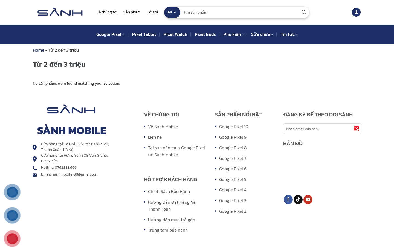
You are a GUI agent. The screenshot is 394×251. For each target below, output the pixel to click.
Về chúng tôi (106, 12)
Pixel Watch (175, 34)
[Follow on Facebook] (288, 199)
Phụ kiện (234, 34)
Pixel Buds (205, 34)
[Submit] (303, 12)
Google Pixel (110, 34)
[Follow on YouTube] (307, 199)
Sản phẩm (132, 12)
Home (39, 50)
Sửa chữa (262, 34)
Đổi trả (152, 12)
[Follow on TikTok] (298, 199)
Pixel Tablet (144, 34)
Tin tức (289, 34)
